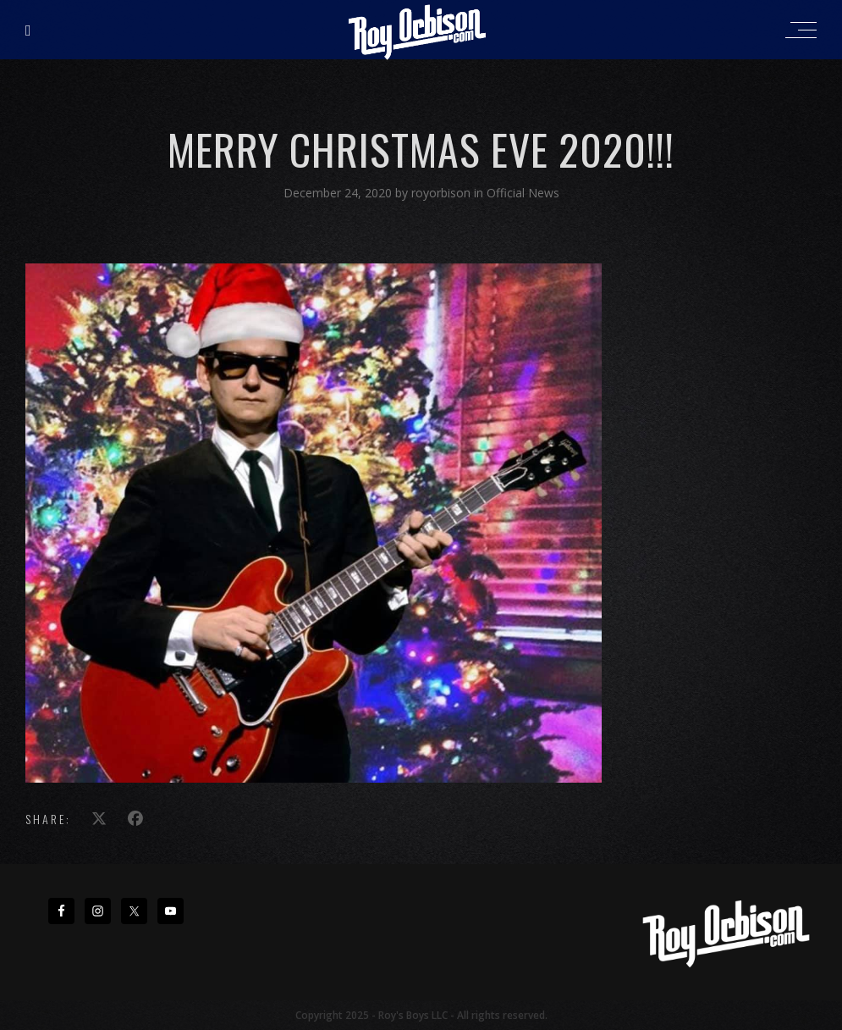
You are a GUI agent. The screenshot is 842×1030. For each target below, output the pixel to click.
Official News (523, 193)
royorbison (442, 193)
